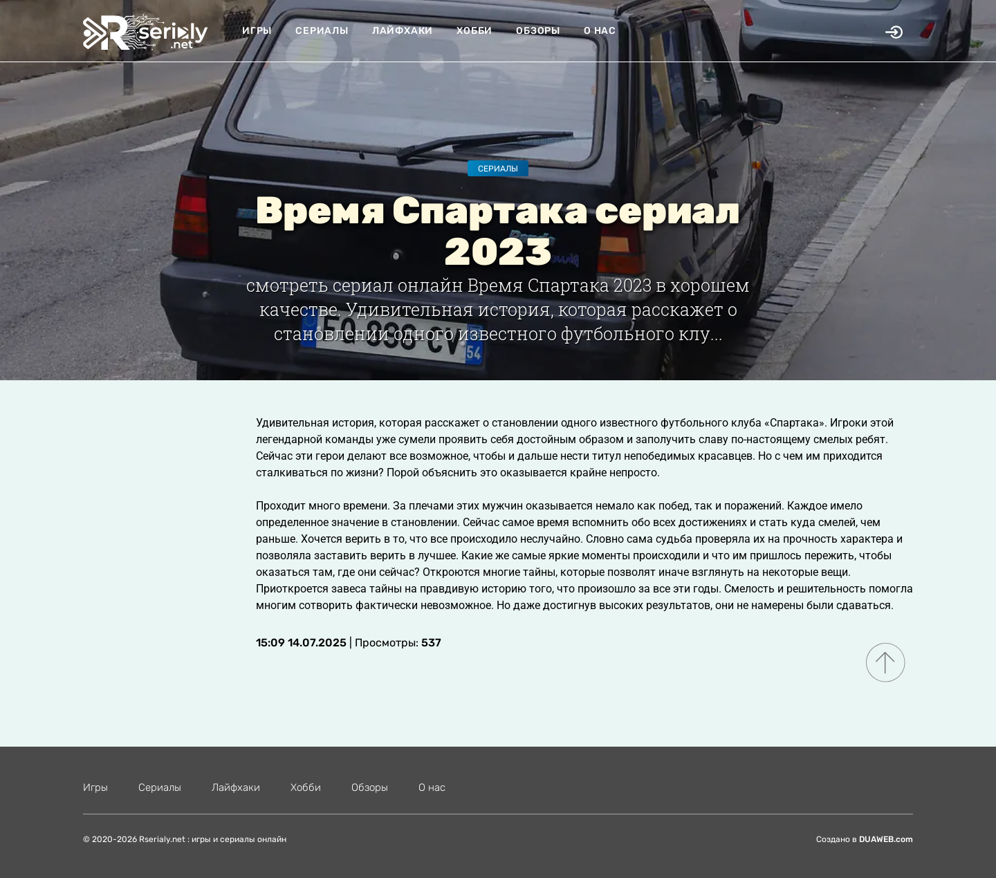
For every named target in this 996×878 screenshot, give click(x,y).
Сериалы (322, 31)
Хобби (474, 31)
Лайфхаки (402, 31)
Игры (257, 31)
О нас (600, 31)
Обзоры (538, 31)
